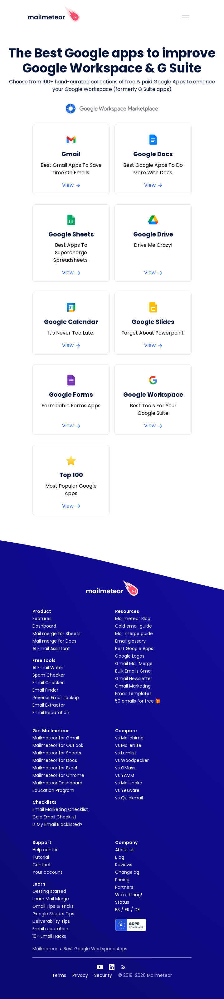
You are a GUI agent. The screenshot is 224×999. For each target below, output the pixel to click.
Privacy (80, 975)
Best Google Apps (134, 648)
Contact (41, 865)
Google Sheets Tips (53, 914)
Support (41, 842)
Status (122, 902)
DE (137, 910)
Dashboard (44, 626)
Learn (38, 884)
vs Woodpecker (132, 760)
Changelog (127, 872)
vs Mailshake (128, 783)
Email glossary (130, 641)
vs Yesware (127, 790)
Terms (59, 975)
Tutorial (40, 857)
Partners (124, 887)
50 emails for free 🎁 (137, 701)
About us (124, 850)
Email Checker (48, 682)
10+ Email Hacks (49, 936)
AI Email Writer (47, 667)
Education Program (53, 790)
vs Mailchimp (129, 738)
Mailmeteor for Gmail (55, 738)
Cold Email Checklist (54, 817)
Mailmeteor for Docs (54, 760)
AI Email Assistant (51, 648)
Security (103, 975)
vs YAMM (124, 775)
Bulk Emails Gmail (134, 671)
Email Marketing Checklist (60, 809)
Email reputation (50, 929)
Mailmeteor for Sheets (56, 753)
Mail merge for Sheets (56, 633)
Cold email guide (133, 626)
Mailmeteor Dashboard (57, 783)
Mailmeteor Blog (132, 618)
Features (41, 618)
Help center (45, 850)
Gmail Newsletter (133, 678)
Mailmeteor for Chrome (58, 775)
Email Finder (45, 690)
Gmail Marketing (133, 686)
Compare (126, 731)
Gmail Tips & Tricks (53, 906)
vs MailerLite (128, 745)
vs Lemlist (125, 753)
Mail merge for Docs (54, 641)
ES (117, 910)
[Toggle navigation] (185, 16)
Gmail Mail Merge (134, 663)
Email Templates (133, 693)
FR (127, 910)
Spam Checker (48, 675)
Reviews (123, 865)
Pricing (122, 880)
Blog (119, 857)
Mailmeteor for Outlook (57, 745)
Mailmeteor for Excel (54, 768)
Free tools (44, 660)
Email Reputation (50, 712)
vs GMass (125, 768)
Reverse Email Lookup (55, 697)
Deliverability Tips (51, 921)
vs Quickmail (129, 798)
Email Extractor (48, 705)
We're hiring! (128, 895)
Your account (47, 872)
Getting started (49, 891)
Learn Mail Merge (50, 899)
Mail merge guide (134, 633)
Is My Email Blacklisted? (57, 824)
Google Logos (129, 656)
